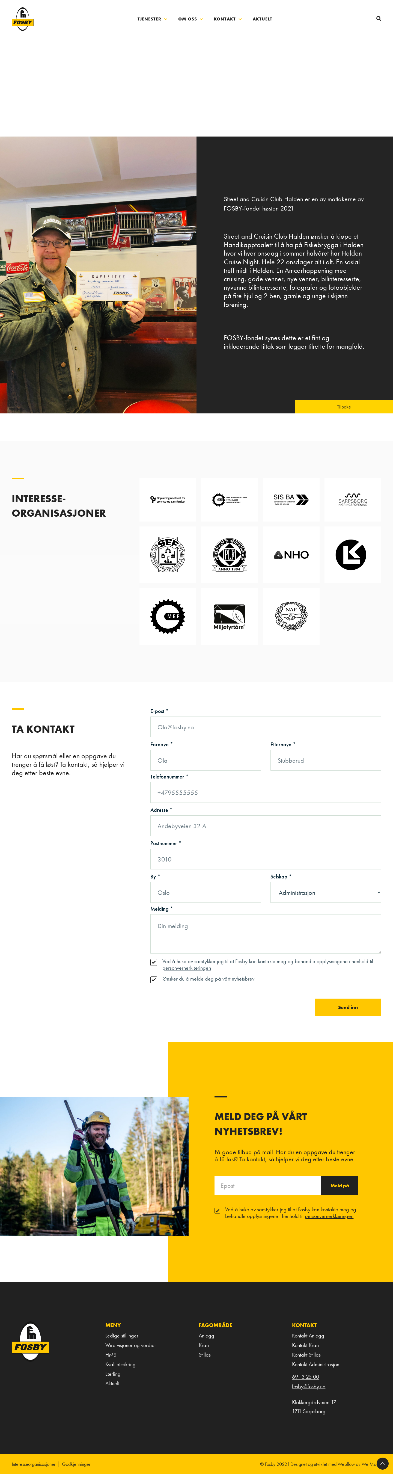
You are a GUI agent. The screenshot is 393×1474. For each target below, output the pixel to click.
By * (155, 876)
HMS (110, 1354)
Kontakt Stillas (306, 1354)
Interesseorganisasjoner (33, 1464)
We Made (371, 1464)
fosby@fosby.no (308, 1386)
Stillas (205, 1354)
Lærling (113, 1373)
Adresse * (161, 810)
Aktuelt (112, 1383)
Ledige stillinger (121, 1335)
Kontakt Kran (305, 1345)
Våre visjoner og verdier (130, 1345)
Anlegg (206, 1335)
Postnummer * (165, 843)
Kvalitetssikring (120, 1364)
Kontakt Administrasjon (315, 1364)
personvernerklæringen (186, 967)
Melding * (161, 908)
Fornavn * (161, 744)
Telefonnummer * (169, 776)
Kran (204, 1345)
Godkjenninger (76, 1464)
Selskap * (281, 876)
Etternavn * (283, 744)
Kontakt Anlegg (308, 1335)
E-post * (159, 711)
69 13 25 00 (305, 1376)
